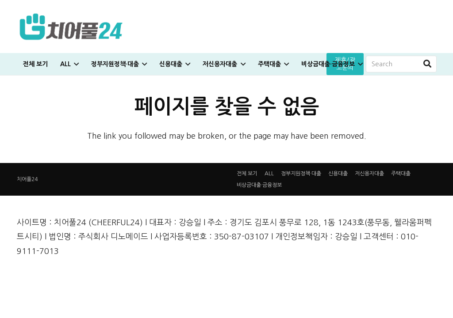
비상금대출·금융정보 (259, 185)
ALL (269, 173)
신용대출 (338, 173)
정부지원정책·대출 (301, 173)
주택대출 (401, 173)
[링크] (71, 26)
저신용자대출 (369, 173)
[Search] (401, 64)
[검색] (427, 64)
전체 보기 (247, 173)
